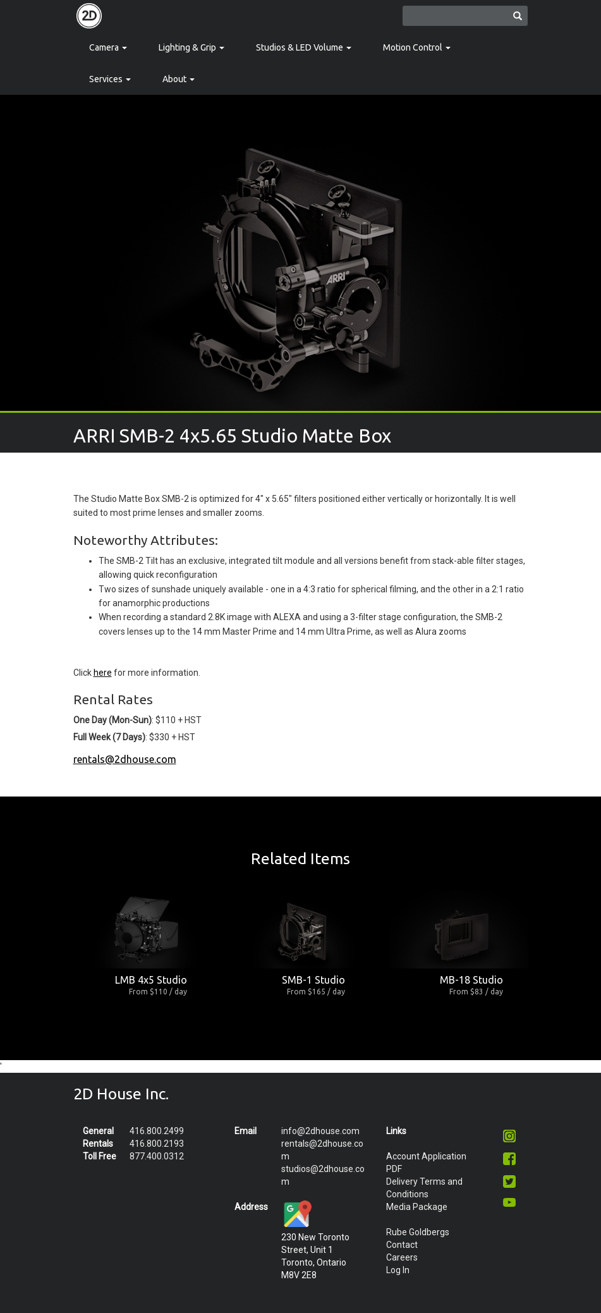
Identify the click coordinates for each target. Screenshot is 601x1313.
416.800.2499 (157, 1131)
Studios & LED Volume (303, 47)
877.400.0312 (157, 1156)
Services (110, 79)
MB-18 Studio (471, 980)
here (103, 673)
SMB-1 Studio (313, 980)
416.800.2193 (157, 1144)
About (178, 79)
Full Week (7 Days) (109, 737)
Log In (398, 1270)
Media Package (416, 1207)
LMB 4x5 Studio (151, 980)
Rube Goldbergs (417, 1232)
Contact (402, 1245)
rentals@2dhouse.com (124, 759)
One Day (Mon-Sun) (112, 720)
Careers (402, 1257)
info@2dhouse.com (320, 1131)
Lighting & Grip (191, 47)
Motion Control (417, 47)
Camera (108, 47)
